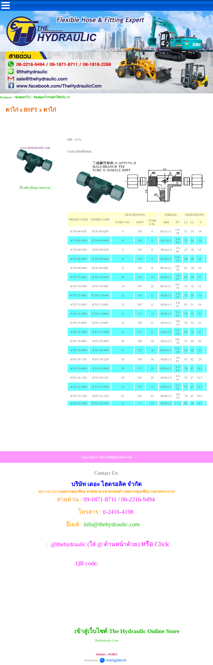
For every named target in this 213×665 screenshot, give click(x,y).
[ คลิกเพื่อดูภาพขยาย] (34, 187)
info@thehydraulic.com (111, 524)
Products (6, 97)
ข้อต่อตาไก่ (22, 97)
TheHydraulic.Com (106, 640)
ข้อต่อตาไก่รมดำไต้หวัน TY (52, 97)
